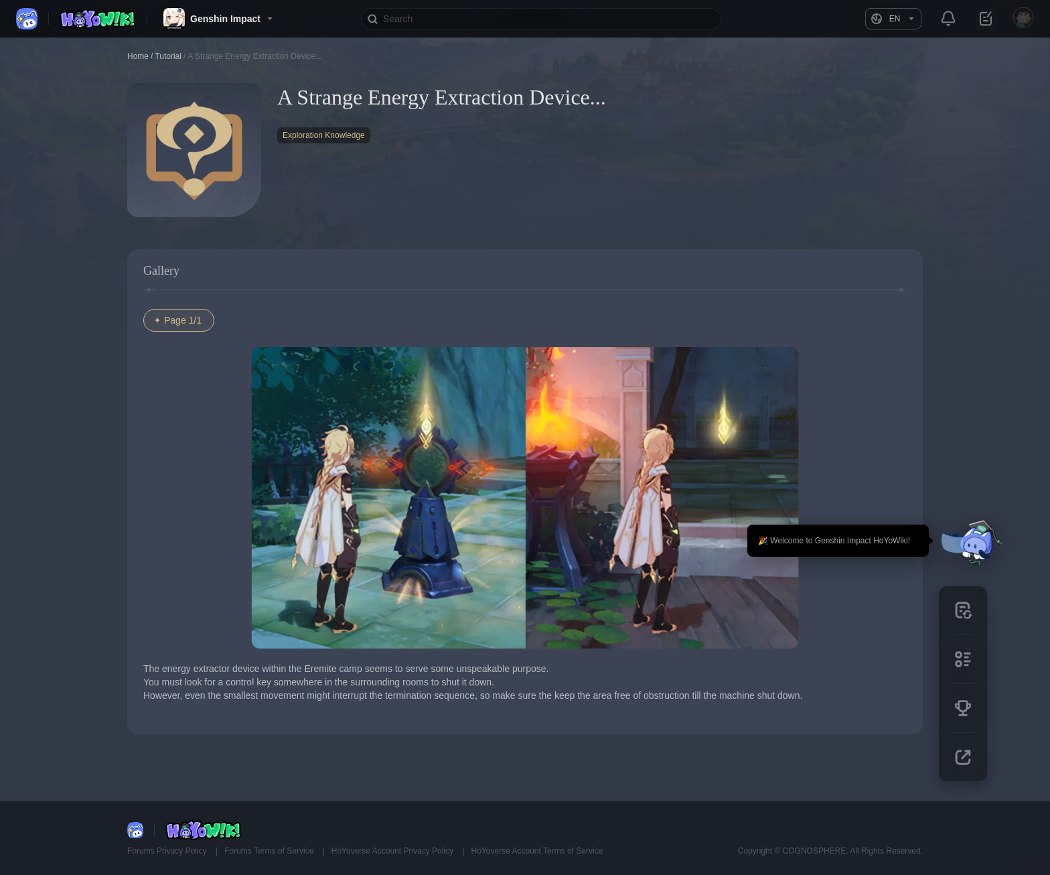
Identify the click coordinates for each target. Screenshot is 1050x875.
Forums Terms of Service (269, 851)
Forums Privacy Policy (168, 851)
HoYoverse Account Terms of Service (537, 851)
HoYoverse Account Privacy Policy (393, 851)
